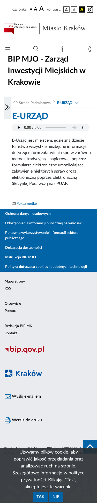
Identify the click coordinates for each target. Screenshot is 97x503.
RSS (8, 288)
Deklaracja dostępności (23, 248)
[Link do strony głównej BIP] (48, 28)
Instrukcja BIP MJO (20, 257)
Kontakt (11, 333)
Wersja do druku (23, 420)
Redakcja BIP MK (18, 326)
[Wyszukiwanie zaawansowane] (36, 49)
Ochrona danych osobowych (28, 214)
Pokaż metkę (27, 204)
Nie (56, 497)
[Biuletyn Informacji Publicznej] (48, 353)
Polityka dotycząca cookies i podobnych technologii (46, 267)
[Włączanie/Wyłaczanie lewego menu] (7, 108)
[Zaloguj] (90, 50)
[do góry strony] (90, 447)
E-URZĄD (64, 103)
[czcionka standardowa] (31, 9)
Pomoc (10, 311)
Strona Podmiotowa (35, 103)
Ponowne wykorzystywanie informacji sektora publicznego (41, 235)
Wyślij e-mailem (23, 397)
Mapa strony (15, 281)
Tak (40, 497)
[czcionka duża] (42, 8)
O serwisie (13, 303)
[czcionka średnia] (35, 9)
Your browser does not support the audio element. (50, 127)
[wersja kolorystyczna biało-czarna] (74, 9)
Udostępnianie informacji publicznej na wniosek (43, 223)
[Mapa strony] (63, 50)
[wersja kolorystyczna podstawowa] (66, 9)
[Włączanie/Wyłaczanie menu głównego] (8, 49)
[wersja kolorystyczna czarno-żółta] (82, 9)
